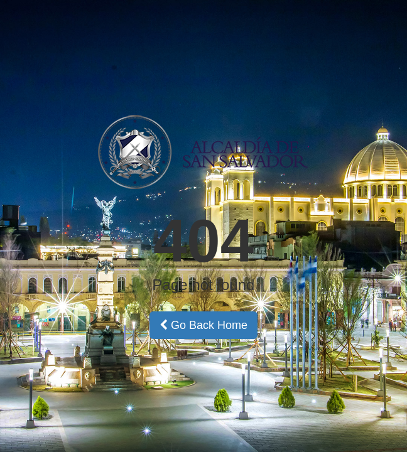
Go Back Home (203, 325)
